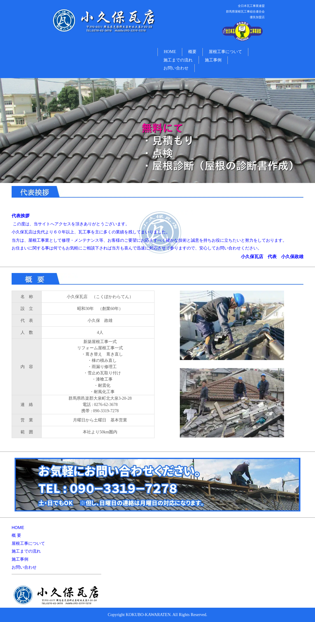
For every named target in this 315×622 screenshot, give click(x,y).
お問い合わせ (175, 68)
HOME (170, 51)
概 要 (16, 535)
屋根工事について (225, 51)
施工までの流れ (178, 60)
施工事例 (213, 60)
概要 (192, 51)
